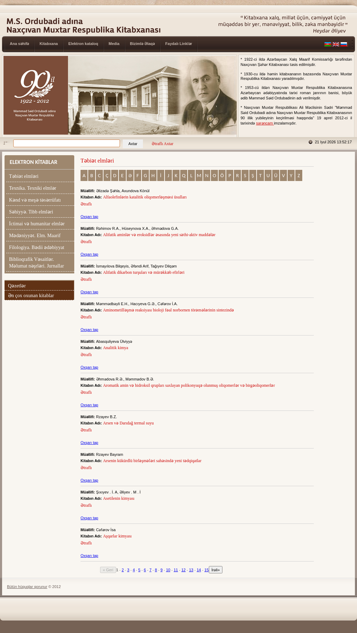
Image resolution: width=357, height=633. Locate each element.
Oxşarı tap (89, 216)
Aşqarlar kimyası (117, 536)
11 (176, 570)
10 (168, 570)
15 (206, 570)
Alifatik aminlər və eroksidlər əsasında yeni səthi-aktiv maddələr (160, 234)
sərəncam (265, 123)
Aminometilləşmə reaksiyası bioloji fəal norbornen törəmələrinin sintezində (169, 310)
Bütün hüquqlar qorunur (27, 587)
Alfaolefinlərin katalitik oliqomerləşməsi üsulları (145, 197)
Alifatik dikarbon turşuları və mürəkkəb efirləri (144, 272)
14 (199, 570)
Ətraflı (86, 204)
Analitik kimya (116, 347)
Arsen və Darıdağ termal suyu (129, 423)
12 (183, 570)
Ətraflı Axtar (162, 143)
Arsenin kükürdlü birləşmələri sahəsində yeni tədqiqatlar (152, 460)
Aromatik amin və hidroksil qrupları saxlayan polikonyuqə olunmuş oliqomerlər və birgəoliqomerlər (189, 385)
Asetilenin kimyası (119, 498)
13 (191, 570)
